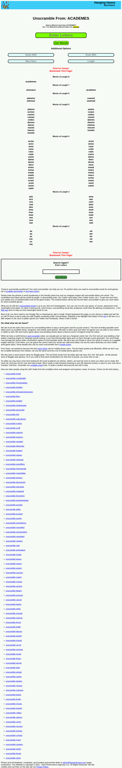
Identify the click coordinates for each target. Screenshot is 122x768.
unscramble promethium (16, 523)
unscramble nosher (14, 424)
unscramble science (14, 618)
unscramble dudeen (14, 451)
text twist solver (32, 291)
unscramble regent (14, 577)
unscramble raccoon (14, 573)
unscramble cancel (14, 600)
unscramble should (14, 641)
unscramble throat (13, 754)
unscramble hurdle (13, 555)
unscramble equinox (14, 437)
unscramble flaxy (13, 396)
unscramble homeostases (16, 383)
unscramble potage (14, 455)
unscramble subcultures (16, 419)
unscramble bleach (14, 591)
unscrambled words (27, 306)
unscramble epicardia (15, 487)
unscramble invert (13, 740)
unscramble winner (14, 663)
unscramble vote (13, 546)
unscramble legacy (14, 559)
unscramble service (14, 586)
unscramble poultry (14, 518)
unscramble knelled (14, 401)
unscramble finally (13, 699)
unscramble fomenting (15, 496)
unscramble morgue (14, 726)
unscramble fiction (13, 659)
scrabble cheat (36, 365)
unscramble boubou (14, 478)
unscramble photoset (14, 460)
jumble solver (65, 345)
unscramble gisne (13, 758)
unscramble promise (14, 650)
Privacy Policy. (42, 767)
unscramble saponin (14, 433)
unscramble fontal (13, 374)
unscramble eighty (13, 749)
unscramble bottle (13, 627)
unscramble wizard (14, 568)
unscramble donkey (14, 681)
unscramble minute (14, 704)
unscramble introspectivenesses (19, 392)
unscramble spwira (14, 677)
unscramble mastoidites (16, 473)
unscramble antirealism (15, 550)
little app (4, 310)
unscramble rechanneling (16, 532)
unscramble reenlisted (15, 537)
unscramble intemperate (16, 469)
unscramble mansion (14, 690)
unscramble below (13, 695)
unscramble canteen (14, 744)
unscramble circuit (13, 645)
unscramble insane (14, 564)
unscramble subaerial (15, 491)
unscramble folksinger (15, 446)
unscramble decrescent (15, 482)
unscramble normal (14, 582)
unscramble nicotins (14, 541)
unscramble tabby (13, 509)
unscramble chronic (14, 686)
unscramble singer (13, 654)
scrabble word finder (14, 291)
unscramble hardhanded (16, 405)
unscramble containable (16, 378)
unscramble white (13, 609)
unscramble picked (14, 672)
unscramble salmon (14, 717)
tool (104, 316)
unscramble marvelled (15, 528)
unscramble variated (14, 442)
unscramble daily (13, 668)
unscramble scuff (13, 428)
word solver (43, 349)
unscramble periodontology (17, 500)
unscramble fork (12, 415)
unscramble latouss (14, 631)
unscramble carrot (13, 722)
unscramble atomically (15, 410)
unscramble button (13, 604)
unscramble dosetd (14, 708)
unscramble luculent (14, 514)
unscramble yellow (13, 713)
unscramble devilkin (14, 387)
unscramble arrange (14, 595)
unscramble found (13, 622)
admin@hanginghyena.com (74, 763)
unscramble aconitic (14, 505)
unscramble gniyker (14, 731)
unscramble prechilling (15, 464)
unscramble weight (14, 636)
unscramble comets (14, 735)
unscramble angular (14, 613)
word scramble (33, 336)
